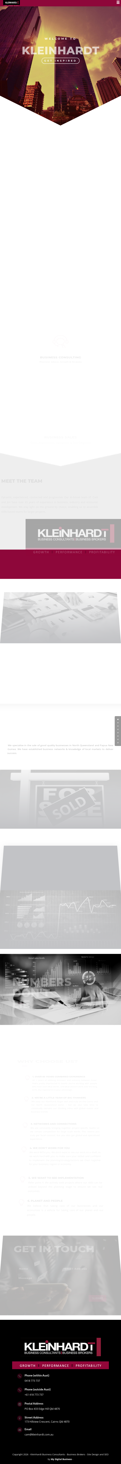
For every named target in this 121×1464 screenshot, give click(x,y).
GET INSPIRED (60, 60)
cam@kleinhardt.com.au (39, 1434)
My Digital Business (61, 1459)
